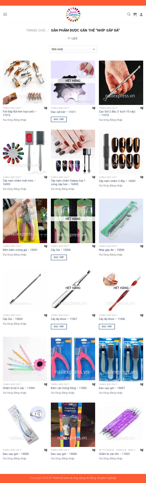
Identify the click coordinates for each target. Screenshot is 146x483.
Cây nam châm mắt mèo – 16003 (19, 182)
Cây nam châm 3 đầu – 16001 (117, 181)
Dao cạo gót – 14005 (16, 454)
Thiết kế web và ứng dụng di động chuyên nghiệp (84, 478)
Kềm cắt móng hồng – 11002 (69, 388)
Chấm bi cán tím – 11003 (114, 454)
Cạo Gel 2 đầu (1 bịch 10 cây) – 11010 (117, 113)
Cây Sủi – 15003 (13, 319)
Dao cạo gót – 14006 (64, 454)
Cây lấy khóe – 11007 (64, 319)
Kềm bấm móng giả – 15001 (20, 250)
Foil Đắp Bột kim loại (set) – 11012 (20, 113)
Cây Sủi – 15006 (61, 250)
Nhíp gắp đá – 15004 (111, 250)
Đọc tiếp (59, 119)
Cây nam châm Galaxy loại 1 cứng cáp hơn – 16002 (68, 182)
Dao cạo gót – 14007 (112, 388)
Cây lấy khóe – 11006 (112, 319)
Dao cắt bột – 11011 (63, 112)
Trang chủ (35, 30)
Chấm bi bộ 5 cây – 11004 (19, 388)
